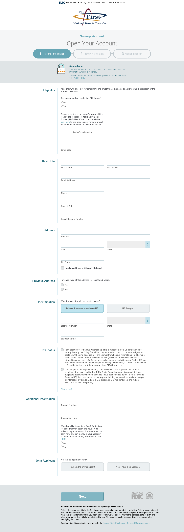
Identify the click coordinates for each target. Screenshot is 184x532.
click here (65, 122)
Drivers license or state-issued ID (82, 308)
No (64, 106)
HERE (63, 439)
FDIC (137, 495)
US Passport (128, 308)
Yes (64, 102)
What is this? (66, 389)
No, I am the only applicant (82, 467)
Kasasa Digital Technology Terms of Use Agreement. (126, 523)
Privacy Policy (79, 78)
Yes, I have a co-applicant (128, 467)
